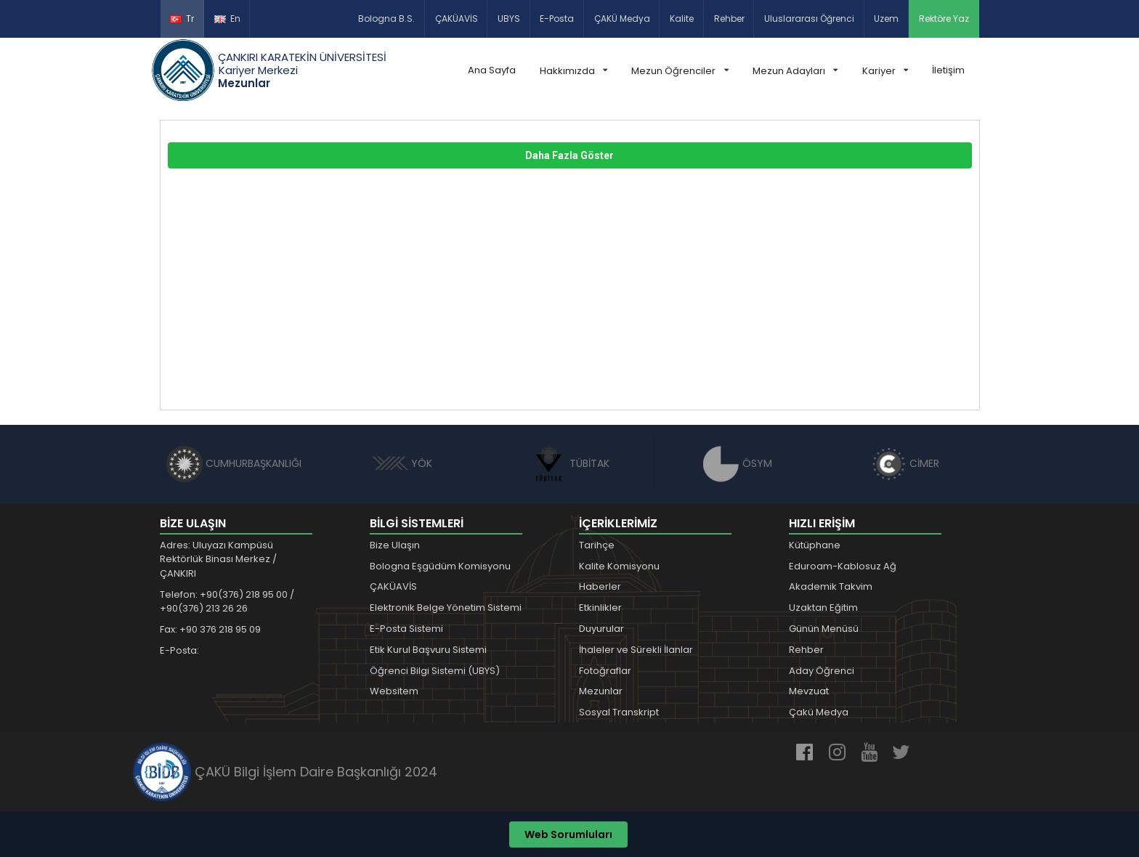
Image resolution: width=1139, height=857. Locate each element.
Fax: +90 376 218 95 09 (210, 629)
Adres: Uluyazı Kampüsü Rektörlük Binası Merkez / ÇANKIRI (218, 559)
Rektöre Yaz (944, 18)
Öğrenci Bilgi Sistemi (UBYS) (435, 671)
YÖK (402, 463)
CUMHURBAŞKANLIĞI (233, 463)
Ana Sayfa (492, 70)
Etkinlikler (600, 607)
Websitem (394, 691)
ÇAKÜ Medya (622, 18)
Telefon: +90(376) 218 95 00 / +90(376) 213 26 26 (227, 602)
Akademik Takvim (830, 586)
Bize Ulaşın (395, 545)
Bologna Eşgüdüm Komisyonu (440, 566)
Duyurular (601, 628)
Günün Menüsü (824, 628)
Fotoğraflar (605, 671)
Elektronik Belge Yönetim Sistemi (446, 607)
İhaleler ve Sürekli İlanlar (636, 650)
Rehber (729, 18)
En (227, 18)
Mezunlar (601, 691)
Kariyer (885, 71)
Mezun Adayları (795, 71)
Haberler (600, 586)
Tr (182, 18)
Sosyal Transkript (619, 712)
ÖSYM (737, 463)
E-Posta (557, 18)
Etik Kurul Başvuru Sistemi (428, 650)
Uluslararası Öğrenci (809, 18)
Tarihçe (597, 545)
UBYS (509, 18)
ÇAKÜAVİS (456, 18)
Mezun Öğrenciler (679, 71)
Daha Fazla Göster (569, 155)
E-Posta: (179, 650)
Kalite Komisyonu (619, 566)
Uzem (886, 18)
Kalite (682, 18)
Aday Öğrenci (821, 671)
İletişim (948, 70)
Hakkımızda (573, 71)
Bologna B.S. (386, 18)
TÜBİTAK (569, 463)
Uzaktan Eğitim (823, 607)
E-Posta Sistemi (406, 628)
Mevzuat (809, 691)
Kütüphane (814, 545)
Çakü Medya (818, 712)
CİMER (905, 463)
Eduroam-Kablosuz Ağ (842, 566)
